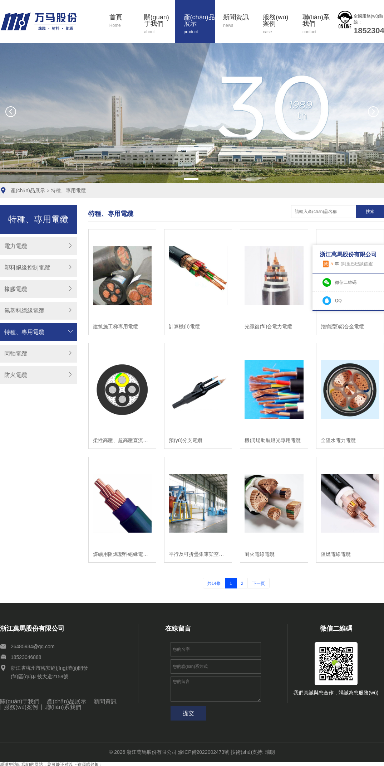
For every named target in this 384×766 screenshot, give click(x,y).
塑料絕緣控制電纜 (27, 268)
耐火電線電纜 (260, 554)
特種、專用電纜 (24, 332)
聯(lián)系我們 (318, 24)
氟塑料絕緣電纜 (24, 310)
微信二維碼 (345, 282)
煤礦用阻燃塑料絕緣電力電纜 (122, 554)
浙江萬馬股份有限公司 (152, 752)
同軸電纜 (15, 353)
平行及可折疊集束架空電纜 (198, 554)
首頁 (122, 21)
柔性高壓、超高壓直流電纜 (122, 440)
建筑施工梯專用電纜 (115, 326)
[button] (191, 179)
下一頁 (258, 583)
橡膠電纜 (15, 289)
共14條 (214, 583)
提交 (188, 713)
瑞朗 (270, 752)
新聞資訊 (239, 21)
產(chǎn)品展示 (199, 24)
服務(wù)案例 (278, 24)
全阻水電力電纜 (338, 440)
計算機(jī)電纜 (184, 326)
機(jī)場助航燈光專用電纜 (272, 440)
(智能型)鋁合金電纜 (342, 326)
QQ (338, 300)
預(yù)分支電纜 (185, 440)
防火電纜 (15, 375)
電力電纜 (15, 246)
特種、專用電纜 (68, 190)
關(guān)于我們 (160, 24)
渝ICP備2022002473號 (203, 752)
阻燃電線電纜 (336, 554)
